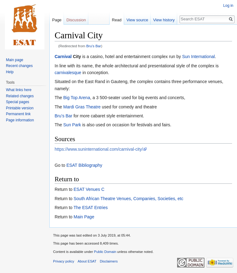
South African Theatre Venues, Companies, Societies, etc (128, 198)
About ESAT (87, 261)
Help (10, 72)
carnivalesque (68, 72)
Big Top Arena (76, 97)
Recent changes (19, 66)
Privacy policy (63, 261)
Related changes (20, 96)
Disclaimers (109, 261)
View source (137, 20)
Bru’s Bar (63, 115)
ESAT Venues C (88, 189)
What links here (18, 90)
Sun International (198, 56)
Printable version (19, 108)
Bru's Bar (93, 46)
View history (164, 20)
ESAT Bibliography (84, 165)
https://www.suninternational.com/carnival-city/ (99, 149)
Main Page (83, 216)
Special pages (17, 102)
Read (117, 20)
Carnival (63, 56)
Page (56, 20)
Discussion (76, 20)
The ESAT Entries (90, 207)
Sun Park (72, 124)
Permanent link (18, 114)
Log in (228, 5)
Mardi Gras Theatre (82, 106)
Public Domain (105, 252)
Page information (20, 120)
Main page (14, 60)
